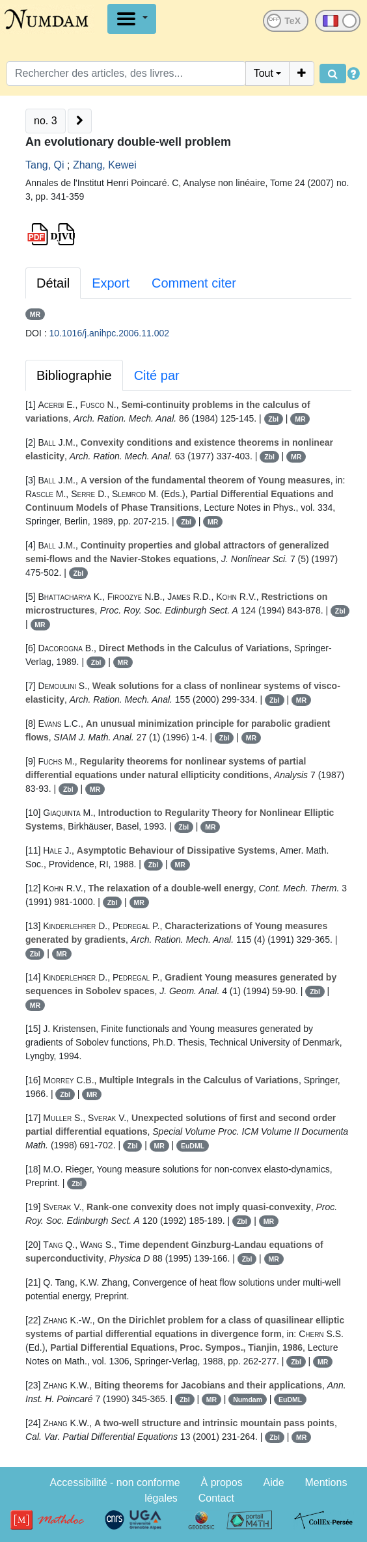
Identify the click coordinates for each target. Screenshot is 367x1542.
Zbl (273, 419)
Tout (263, 73)
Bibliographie (74, 375)
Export (110, 283)
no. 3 (45, 120)
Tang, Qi (44, 164)
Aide (274, 1482)
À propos (222, 1482)
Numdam (247, 1399)
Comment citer (194, 283)
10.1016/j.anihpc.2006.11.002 (109, 333)
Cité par (157, 375)
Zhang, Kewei (105, 164)
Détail (53, 283)
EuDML (192, 1146)
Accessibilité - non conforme (115, 1482)
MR (35, 314)
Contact (216, 1498)
